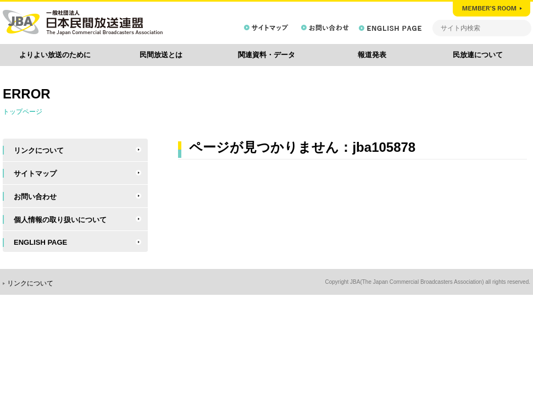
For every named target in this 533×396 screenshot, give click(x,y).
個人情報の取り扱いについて (60, 220)
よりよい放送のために (55, 55)
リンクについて (39, 150)
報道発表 (372, 55)
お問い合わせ (35, 197)
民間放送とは (161, 55)
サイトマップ (35, 173)
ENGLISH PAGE (40, 242)
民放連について (478, 55)
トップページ (22, 112)
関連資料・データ (266, 55)
